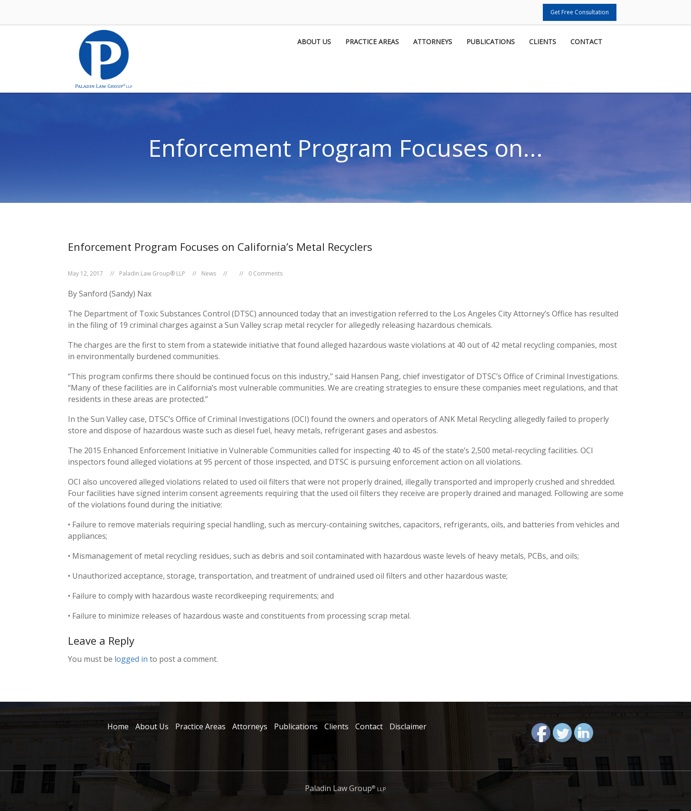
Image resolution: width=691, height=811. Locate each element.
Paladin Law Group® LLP (152, 273)
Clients (542, 42)
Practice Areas (372, 42)
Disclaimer (407, 726)
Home (118, 726)
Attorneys (432, 42)
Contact (586, 42)
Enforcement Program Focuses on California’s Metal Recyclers (220, 246)
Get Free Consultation (579, 12)
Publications (490, 42)
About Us (314, 42)
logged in (131, 659)
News (208, 273)
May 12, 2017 (85, 273)
